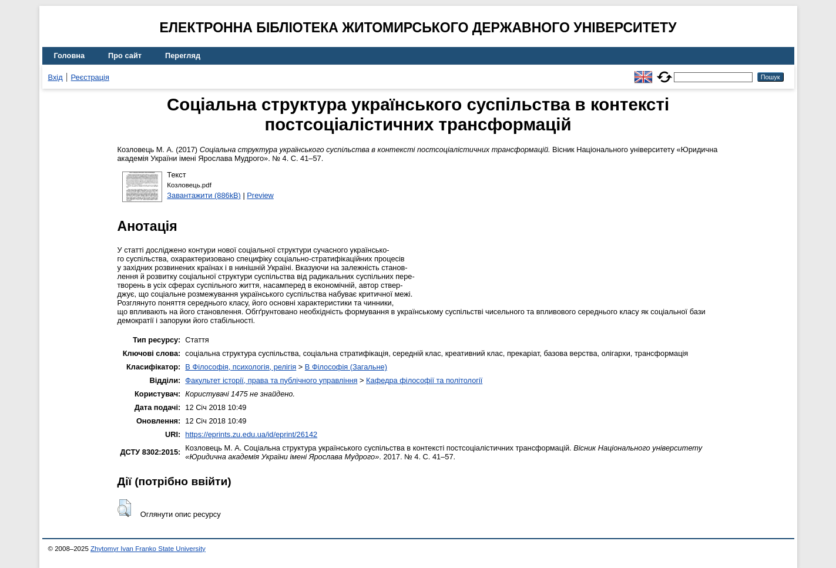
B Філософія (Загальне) (346, 366)
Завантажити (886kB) (204, 195)
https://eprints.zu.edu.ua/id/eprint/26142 (251, 434)
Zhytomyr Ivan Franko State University (148, 548)
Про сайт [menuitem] (125, 55)
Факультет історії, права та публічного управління (271, 380)
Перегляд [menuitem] (182, 55)
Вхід (55, 77)
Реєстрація (90, 77)
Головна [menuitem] (69, 55)
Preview (260, 195)
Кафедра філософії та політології (424, 380)
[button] (124, 508)
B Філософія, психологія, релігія (240, 366)
